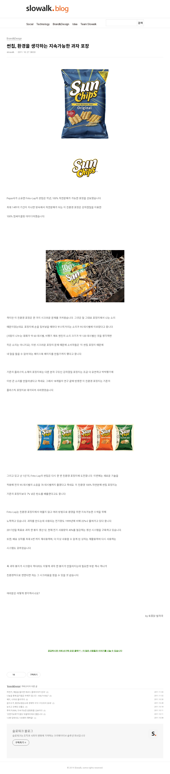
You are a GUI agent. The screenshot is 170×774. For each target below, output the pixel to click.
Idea (74, 24)
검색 (140, 23)
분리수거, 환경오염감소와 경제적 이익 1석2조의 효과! (29, 703)
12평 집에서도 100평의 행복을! (20, 718)
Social (29, 24)
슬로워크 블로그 (22, 731)
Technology (43, 24)
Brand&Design (61, 24)
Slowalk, (78, 768)
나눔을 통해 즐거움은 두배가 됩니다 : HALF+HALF (27, 696)
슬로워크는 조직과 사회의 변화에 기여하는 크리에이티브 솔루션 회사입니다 (48, 735)
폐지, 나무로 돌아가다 (16, 699)
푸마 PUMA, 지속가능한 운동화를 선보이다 (24, 710)
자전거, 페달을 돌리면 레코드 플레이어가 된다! (26, 692)
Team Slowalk (88, 24)
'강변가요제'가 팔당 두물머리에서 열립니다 (24, 714)
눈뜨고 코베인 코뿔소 (15, 707)
